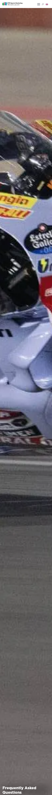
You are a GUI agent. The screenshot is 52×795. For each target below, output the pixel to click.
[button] (47, 4)
